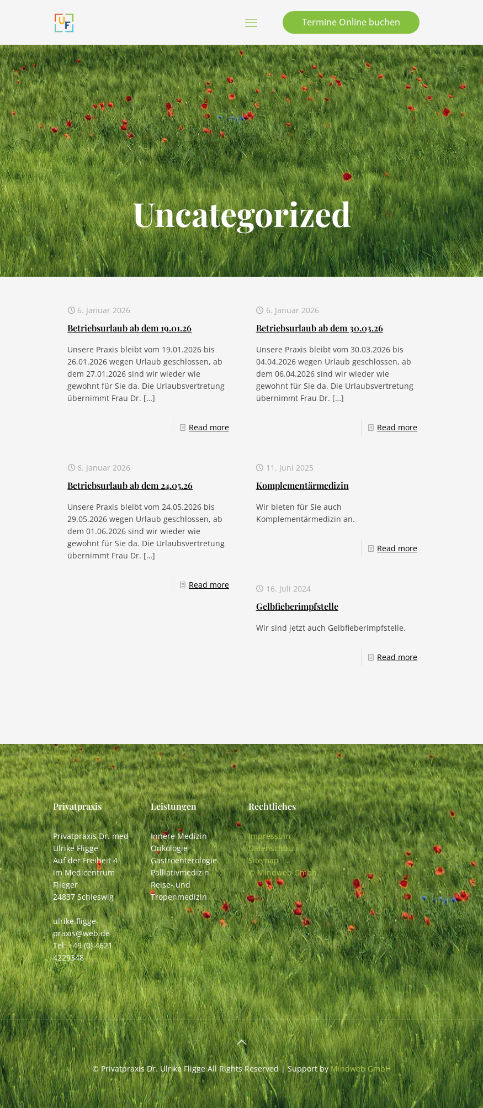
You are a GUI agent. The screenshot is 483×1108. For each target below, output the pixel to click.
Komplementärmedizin (302, 485)
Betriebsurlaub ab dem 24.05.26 (130, 485)
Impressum (269, 836)
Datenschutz (271, 848)
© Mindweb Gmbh (282, 872)
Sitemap (263, 860)
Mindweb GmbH (361, 1068)
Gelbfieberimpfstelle (297, 606)
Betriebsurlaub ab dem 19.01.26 (129, 328)
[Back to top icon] (242, 1042)
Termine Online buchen (351, 22)
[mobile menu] (251, 22)
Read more (209, 427)
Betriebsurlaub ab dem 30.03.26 (319, 328)
